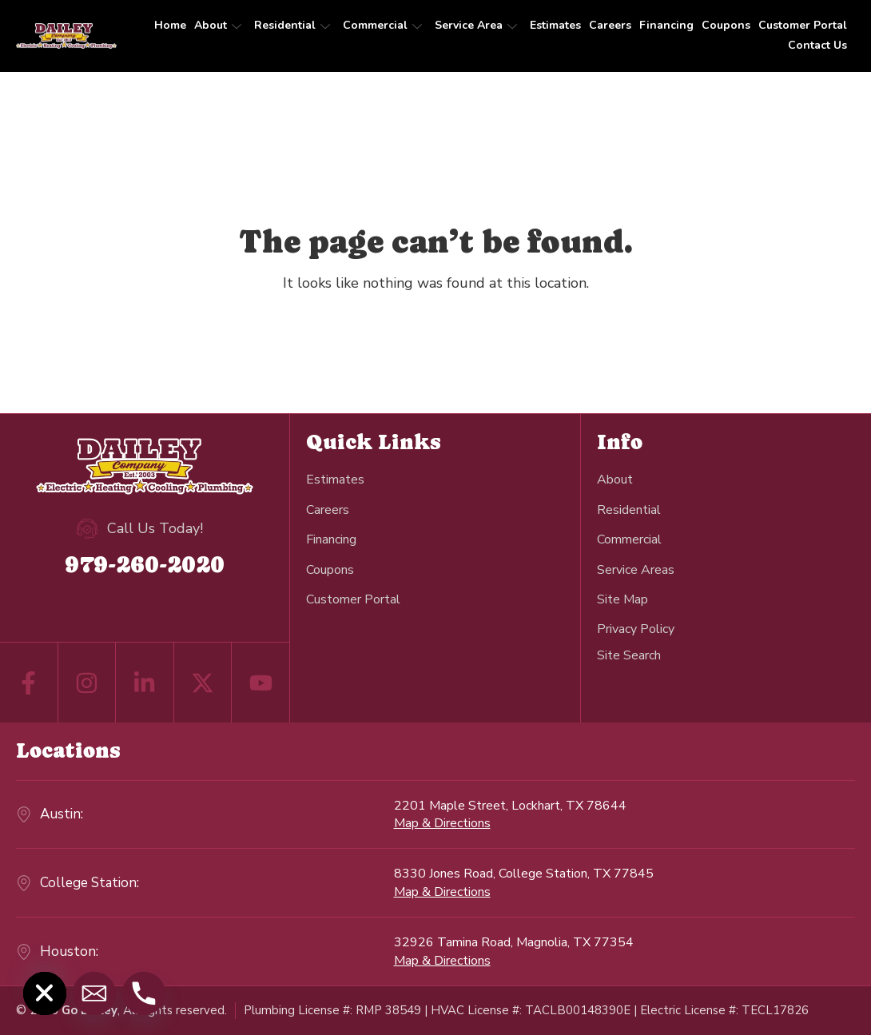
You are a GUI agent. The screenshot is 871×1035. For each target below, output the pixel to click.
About (217, 25)
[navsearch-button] (629, 655)
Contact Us (817, 45)
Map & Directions (442, 823)
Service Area (476, 25)
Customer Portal (802, 25)
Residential (292, 25)
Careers (610, 25)
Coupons (726, 25)
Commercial (382, 25)
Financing (666, 25)
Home (170, 25)
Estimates (555, 25)
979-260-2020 (145, 564)
